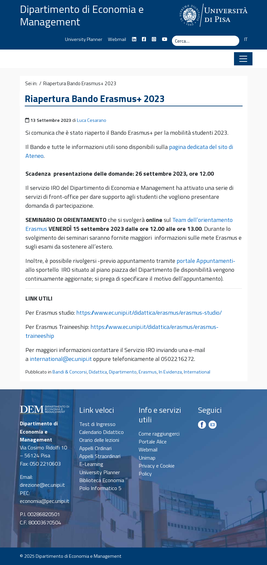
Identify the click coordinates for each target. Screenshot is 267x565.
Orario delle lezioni (99, 440)
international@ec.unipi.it (61, 358)
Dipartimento (123, 371)
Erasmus (148, 371)
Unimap (147, 458)
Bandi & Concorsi (69, 371)
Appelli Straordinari (99, 456)
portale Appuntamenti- (206, 260)
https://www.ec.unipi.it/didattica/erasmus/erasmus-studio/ (149, 312)
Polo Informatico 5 (100, 488)
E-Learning (91, 464)
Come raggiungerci (159, 434)
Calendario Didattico (101, 432)
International (197, 371)
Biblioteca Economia (101, 480)
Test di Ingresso (97, 424)
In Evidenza (170, 371)
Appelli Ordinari (95, 448)
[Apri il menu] (243, 58)
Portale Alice (153, 441)
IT (246, 39)
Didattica (98, 371)
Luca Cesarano (91, 120)
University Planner (83, 39)
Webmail (117, 39)
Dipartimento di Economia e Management (82, 15)
